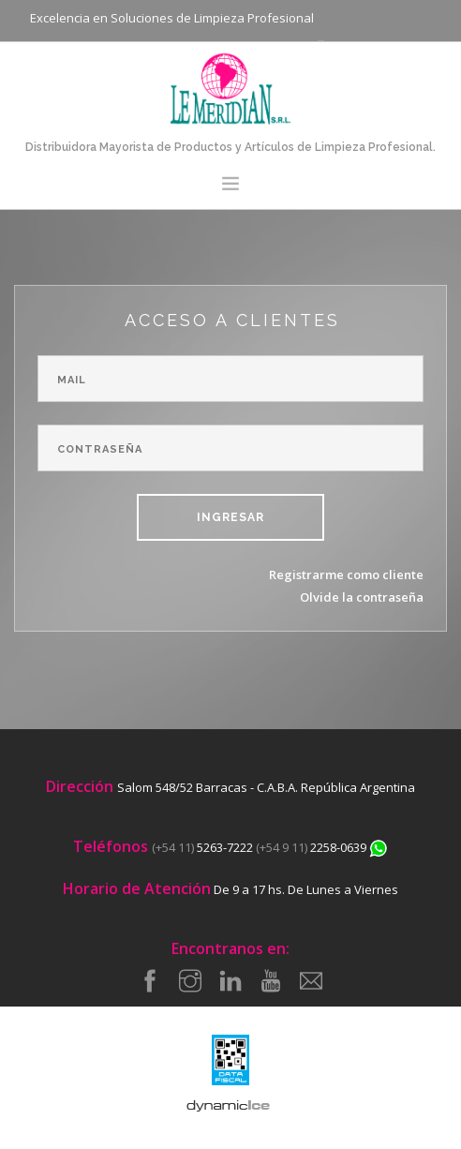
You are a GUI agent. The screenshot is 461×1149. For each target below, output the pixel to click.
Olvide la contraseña (362, 597)
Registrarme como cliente (346, 574)
